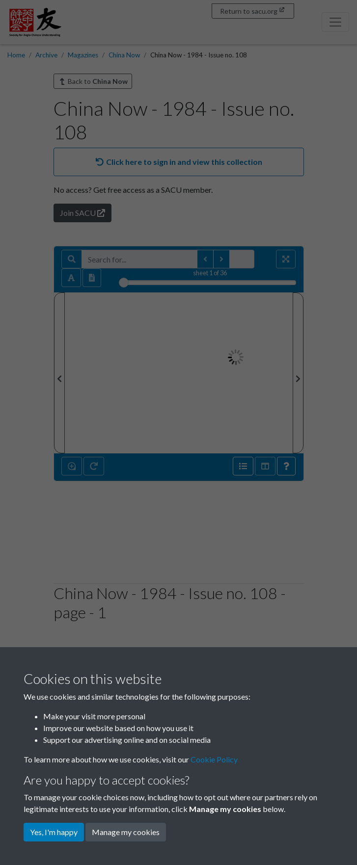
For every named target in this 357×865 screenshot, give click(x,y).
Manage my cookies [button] (126, 832)
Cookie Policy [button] (214, 759)
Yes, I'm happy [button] (54, 832)
